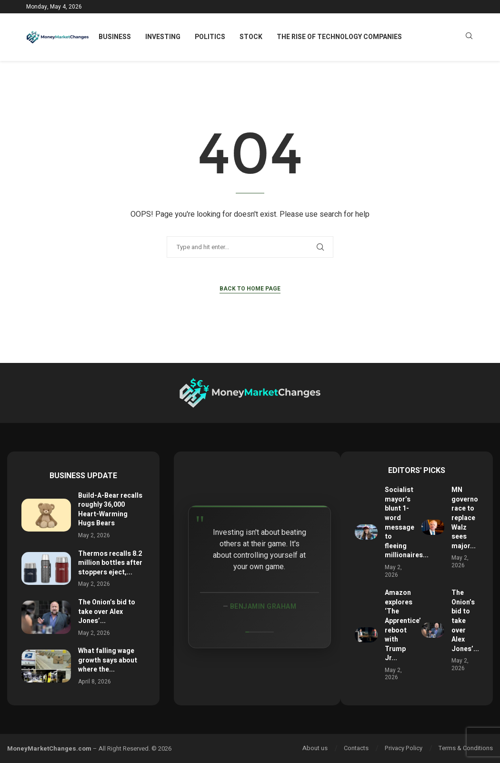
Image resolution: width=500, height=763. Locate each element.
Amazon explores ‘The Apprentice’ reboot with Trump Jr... (403, 625)
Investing (162, 37)
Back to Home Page (250, 288)
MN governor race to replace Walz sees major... (466, 518)
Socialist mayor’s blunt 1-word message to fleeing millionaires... (407, 522)
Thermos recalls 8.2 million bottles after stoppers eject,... (110, 563)
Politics (210, 37)
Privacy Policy (403, 748)
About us (315, 748)
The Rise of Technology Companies (339, 37)
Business (115, 37)
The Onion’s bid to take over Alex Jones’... (106, 611)
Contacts (356, 748)
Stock (251, 37)
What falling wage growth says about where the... (107, 660)
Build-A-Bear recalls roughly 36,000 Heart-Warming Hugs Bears (110, 510)
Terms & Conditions (466, 748)
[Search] (469, 37)
